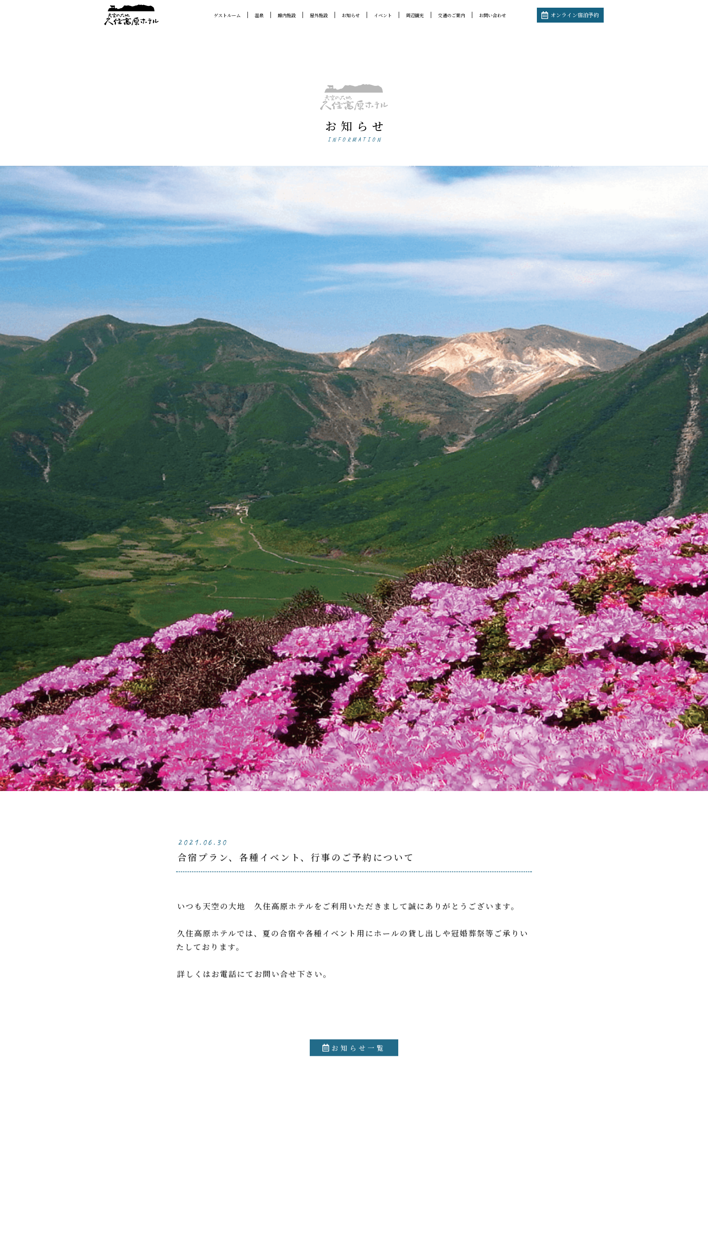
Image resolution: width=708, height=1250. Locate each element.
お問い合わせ (492, 15)
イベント (383, 15)
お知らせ (351, 15)
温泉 (259, 15)
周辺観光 (415, 15)
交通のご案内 (451, 15)
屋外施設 (319, 15)
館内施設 (287, 15)
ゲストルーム (227, 15)
